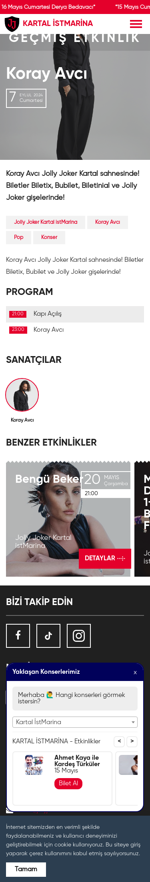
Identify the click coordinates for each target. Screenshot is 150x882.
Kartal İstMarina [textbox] (38, 722)
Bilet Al (68, 783)
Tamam (26, 869)
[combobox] (75, 722)
